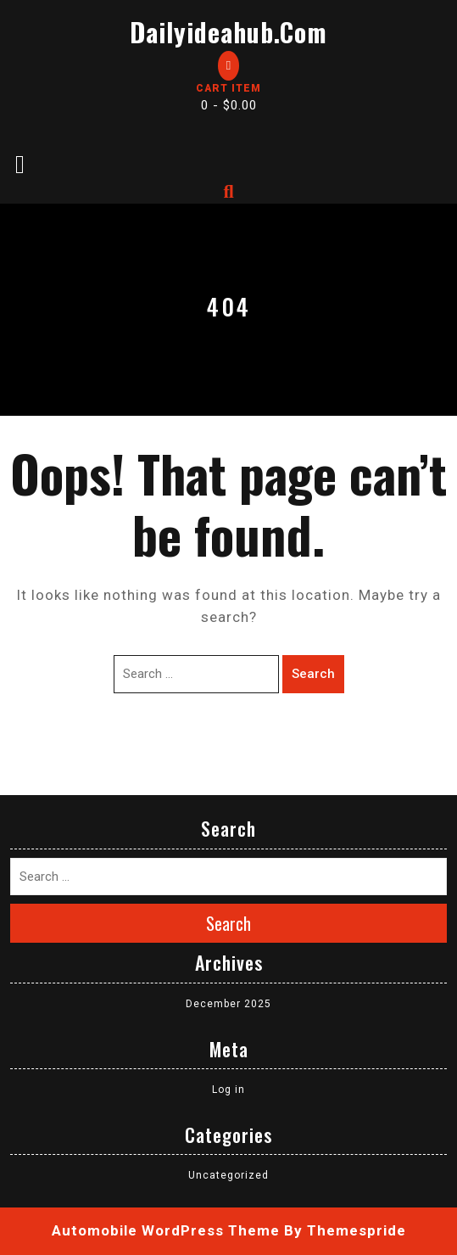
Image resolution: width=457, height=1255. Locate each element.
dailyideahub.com (228, 32)
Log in (228, 1089)
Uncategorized (228, 1175)
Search (313, 673)
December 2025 (228, 1004)
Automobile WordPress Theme (166, 1230)
